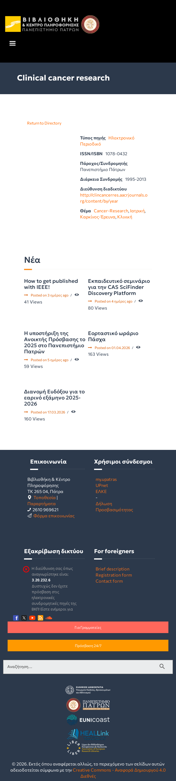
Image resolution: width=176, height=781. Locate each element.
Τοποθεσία (44, 497)
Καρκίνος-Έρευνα (97, 216)
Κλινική (124, 216)
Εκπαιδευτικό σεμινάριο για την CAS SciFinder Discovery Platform (119, 287)
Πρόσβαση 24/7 (88, 645)
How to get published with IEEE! (51, 284)
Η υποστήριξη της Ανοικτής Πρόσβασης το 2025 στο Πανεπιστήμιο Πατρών (54, 342)
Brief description (112, 568)
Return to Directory (44, 123)
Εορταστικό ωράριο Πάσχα (113, 336)
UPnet (102, 485)
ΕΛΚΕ (101, 491)
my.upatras (106, 479)
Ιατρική (137, 210)
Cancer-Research (111, 210)
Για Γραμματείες (88, 627)
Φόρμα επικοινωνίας (54, 515)
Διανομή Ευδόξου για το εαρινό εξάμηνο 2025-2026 (54, 398)
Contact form (109, 581)
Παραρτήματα (41, 503)
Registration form (114, 574)
